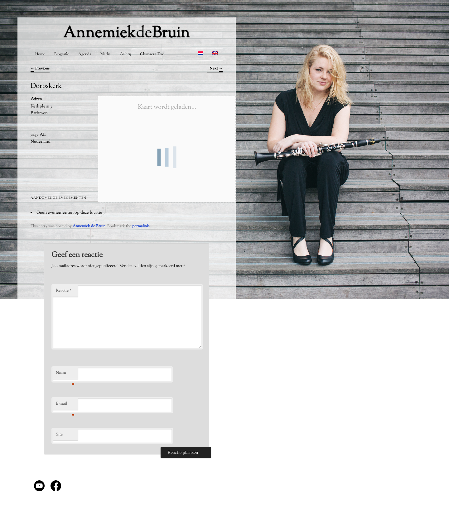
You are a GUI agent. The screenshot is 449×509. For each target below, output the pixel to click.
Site (59, 434)
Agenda (84, 54)
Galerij (125, 54)
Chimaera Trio (152, 54)
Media (105, 54)
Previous (40, 69)
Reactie (63, 290)
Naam (65, 374)
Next (216, 69)
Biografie (61, 54)
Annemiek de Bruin (89, 226)
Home (40, 54)
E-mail (65, 405)
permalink (140, 226)
